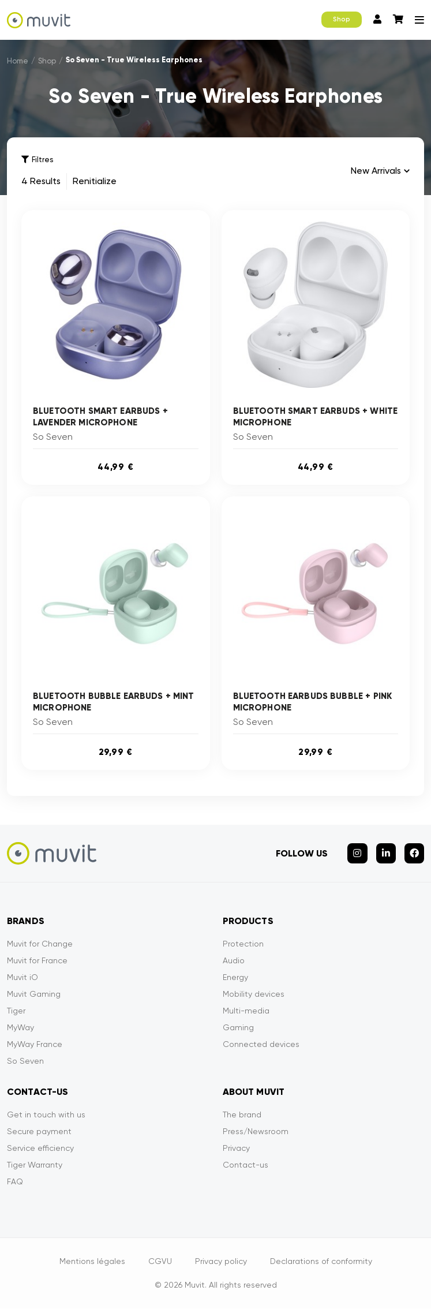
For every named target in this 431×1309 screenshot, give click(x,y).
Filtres (37, 159)
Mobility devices (253, 994)
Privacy (236, 1148)
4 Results (41, 181)
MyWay (20, 1028)
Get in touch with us (46, 1115)
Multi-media (246, 1011)
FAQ (15, 1182)
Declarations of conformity (321, 1261)
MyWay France (34, 1044)
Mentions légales (92, 1261)
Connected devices (261, 1044)
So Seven (25, 1061)
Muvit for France (37, 961)
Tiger (16, 1011)
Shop (341, 19)
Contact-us (245, 1165)
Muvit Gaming (34, 994)
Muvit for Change (40, 944)
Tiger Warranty (34, 1165)
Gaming (238, 1028)
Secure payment (39, 1131)
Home (17, 61)
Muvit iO (22, 977)
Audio (234, 961)
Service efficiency (40, 1148)
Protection (243, 944)
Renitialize (95, 181)
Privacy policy (221, 1261)
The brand (242, 1115)
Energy (235, 977)
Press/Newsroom (255, 1131)
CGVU (160, 1261)
